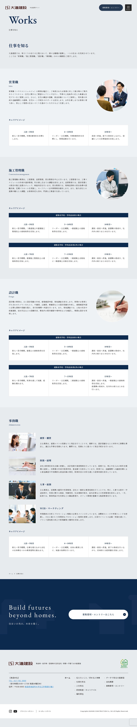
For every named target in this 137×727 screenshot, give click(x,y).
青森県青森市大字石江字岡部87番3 (39, 695)
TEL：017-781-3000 (17, 689)
